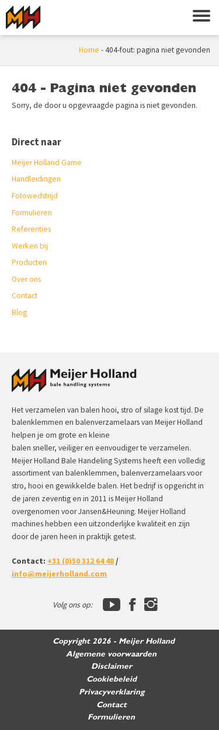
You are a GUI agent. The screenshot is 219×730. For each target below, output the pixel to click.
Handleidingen (36, 179)
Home (89, 50)
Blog (19, 312)
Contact (24, 296)
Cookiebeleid (111, 679)
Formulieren (32, 213)
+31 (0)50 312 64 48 (80, 561)
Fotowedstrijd (35, 196)
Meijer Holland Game (47, 162)
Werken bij (30, 246)
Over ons (26, 279)
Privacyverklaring (111, 692)
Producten (29, 262)
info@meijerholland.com (59, 574)
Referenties (31, 229)
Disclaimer (111, 666)
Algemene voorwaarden (111, 654)
